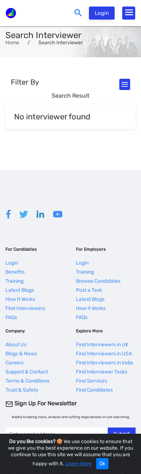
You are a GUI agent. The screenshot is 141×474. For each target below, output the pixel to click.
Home (12, 43)
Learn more (78, 464)
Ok (102, 464)
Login (102, 13)
